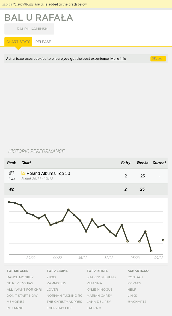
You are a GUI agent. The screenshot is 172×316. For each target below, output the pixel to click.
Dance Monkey (20, 277)
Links (132, 295)
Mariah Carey (99, 295)
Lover (52, 289)
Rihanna (94, 283)
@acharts (137, 301)
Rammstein (56, 283)
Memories (15, 301)
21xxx (51, 277)
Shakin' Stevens (101, 277)
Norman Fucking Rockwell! (72, 295)
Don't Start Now (22, 295)
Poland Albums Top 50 (48, 173)
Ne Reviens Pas (20, 283)
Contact (135, 277)
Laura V (94, 308)
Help (132, 289)
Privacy (134, 283)
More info (118, 58)
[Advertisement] (86, 106)
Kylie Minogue (100, 289)
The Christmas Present (68, 301)
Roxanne (15, 308)
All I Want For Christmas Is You (35, 289)
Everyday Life (59, 308)
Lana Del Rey (99, 301)
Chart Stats (18, 42)
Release (43, 42)
